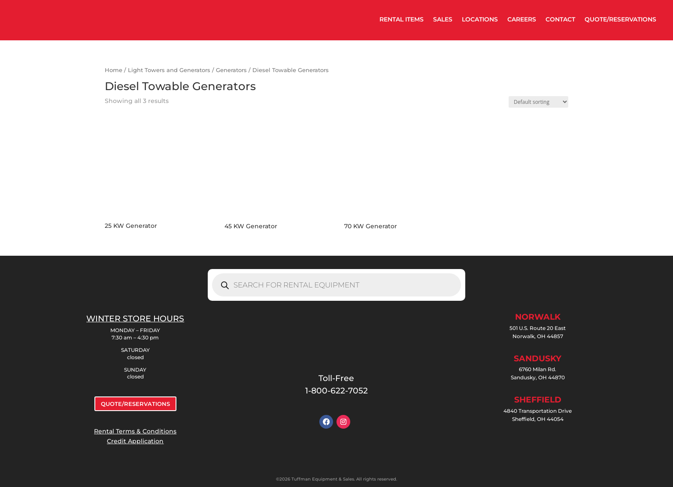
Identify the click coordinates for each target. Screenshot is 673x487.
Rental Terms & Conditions (135, 431)
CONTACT (560, 19)
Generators (231, 70)
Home (113, 70)
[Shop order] (538, 102)
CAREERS (521, 19)
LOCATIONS (480, 19)
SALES (442, 19)
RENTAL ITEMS (401, 19)
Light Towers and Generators (169, 70)
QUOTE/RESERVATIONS (620, 19)
